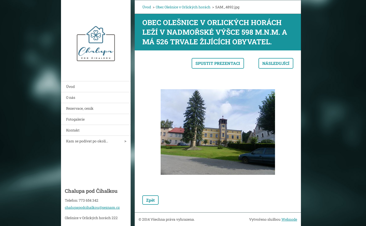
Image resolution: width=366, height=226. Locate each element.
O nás (70, 97)
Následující (275, 63)
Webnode (289, 219)
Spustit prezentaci (217, 63)
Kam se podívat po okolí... (87, 141)
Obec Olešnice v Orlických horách (183, 7)
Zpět (150, 200)
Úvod (70, 86)
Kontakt (73, 130)
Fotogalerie (75, 119)
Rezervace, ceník (80, 108)
